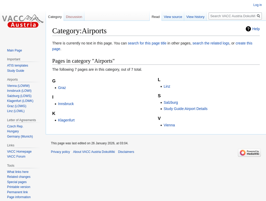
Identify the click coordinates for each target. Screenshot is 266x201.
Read (156, 17)
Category (55, 17)
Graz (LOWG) (16, 106)
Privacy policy (60, 152)
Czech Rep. (15, 126)
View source (173, 17)
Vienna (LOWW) (18, 86)
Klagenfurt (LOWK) (20, 101)
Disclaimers (126, 152)
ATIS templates (17, 65)
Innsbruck (66, 104)
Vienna (169, 125)
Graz (62, 88)
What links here (18, 172)
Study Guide (15, 71)
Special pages (16, 182)
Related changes (18, 177)
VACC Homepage (19, 151)
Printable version (18, 187)
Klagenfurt (66, 120)
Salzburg (171, 102)
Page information (19, 197)
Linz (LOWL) (15, 111)
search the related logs (210, 43)
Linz (167, 86)
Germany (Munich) (20, 136)
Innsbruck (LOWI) (19, 91)
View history (195, 17)
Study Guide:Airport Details (186, 109)
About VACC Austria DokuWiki (94, 152)
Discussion (74, 17)
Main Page (14, 50)
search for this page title (147, 43)
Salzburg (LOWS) (19, 96)
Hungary (13, 131)
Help (256, 29)
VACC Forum (16, 156)
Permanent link (17, 192)
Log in (257, 5)
